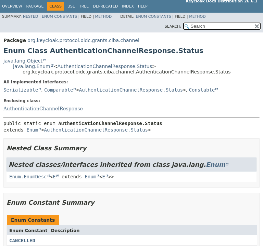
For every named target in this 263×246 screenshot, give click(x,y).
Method (103, 16)
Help (143, 6)
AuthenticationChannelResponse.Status (104, 66)
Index (128, 6)
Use (71, 6)
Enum (32, 130)
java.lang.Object (22, 61)
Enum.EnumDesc (28, 176)
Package (35, 6)
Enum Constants (59, 16)
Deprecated (105, 6)
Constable (202, 90)
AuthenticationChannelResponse (43, 108)
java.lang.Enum (31, 66)
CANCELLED (22, 240)
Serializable (20, 90)
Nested (30, 16)
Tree (84, 6)
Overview (12, 6)
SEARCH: (173, 26)
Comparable (58, 90)
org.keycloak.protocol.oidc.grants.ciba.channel (83, 40)
